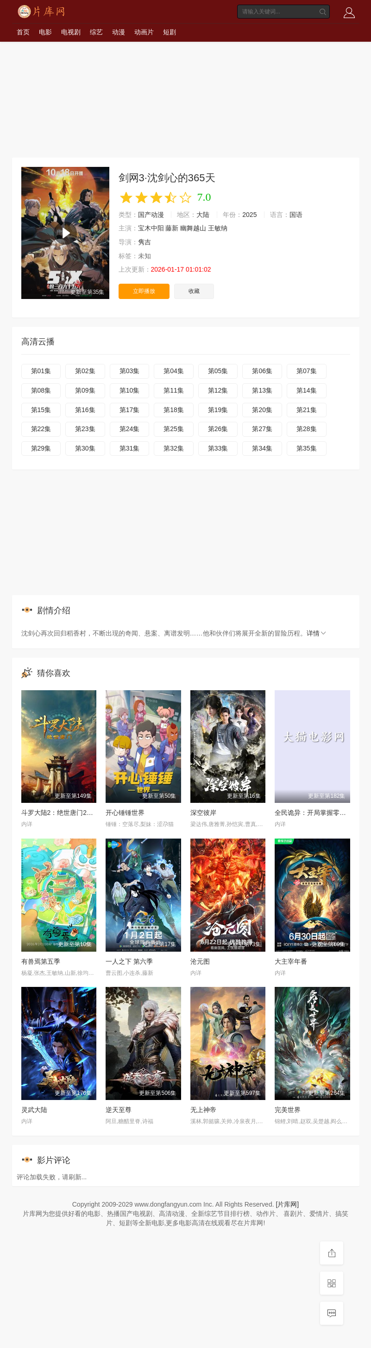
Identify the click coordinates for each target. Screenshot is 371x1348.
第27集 (262, 428)
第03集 (129, 371)
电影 (45, 32)
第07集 (306, 371)
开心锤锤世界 (125, 812)
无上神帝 (203, 1109)
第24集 (129, 428)
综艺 (96, 32)
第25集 (173, 428)
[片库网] (287, 1204)
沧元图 (200, 961)
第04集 (173, 371)
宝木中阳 (151, 228)
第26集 (218, 428)
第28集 (306, 428)
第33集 (218, 448)
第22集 (41, 428)
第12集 (218, 390)
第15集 (41, 409)
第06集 (262, 371)
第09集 (85, 390)
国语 (295, 214)
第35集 (306, 448)
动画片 (144, 32)
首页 (23, 32)
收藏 (194, 291)
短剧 (169, 32)
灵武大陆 (34, 1109)
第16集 (85, 409)
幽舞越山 (193, 228)
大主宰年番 (291, 961)
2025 (249, 214)
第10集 (129, 390)
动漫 (118, 32)
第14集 (306, 390)
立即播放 (144, 291)
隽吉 (144, 242)
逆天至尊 (119, 1109)
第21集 (306, 409)
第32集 (173, 448)
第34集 (262, 448)
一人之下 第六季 (129, 961)
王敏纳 (217, 228)
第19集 (218, 409)
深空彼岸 (203, 812)
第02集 (85, 371)
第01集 (41, 371)
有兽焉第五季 (40, 961)
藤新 (171, 228)
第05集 (218, 371)
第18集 (173, 409)
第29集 (41, 448)
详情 (317, 633)
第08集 (41, 390)
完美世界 (288, 1109)
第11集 (173, 390)
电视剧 (71, 32)
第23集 (85, 428)
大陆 (202, 214)
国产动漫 (151, 214)
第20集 (262, 409)
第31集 (129, 448)
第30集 (85, 448)
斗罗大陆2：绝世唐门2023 (59, 812)
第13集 (262, 390)
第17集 (129, 409)
